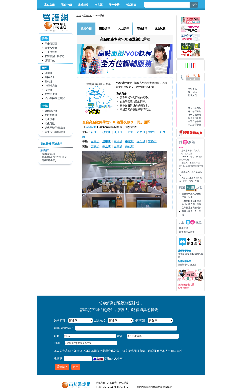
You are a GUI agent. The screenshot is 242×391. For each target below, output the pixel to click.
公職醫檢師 (51, 115)
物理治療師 (51, 85)
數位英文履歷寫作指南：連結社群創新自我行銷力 (191, 165)
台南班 (118, 146)
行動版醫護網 (138, 382)
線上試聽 (160, 28)
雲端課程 (141, 28)
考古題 (99, 4)
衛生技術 (50, 119)
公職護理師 (51, 110)
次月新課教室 (194, 124)
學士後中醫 (51, 47)
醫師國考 (50, 77)
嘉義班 (95, 146)
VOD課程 (123, 28)
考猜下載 (192, 89)
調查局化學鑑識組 (55, 131)
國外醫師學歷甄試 (55, 98)
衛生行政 (50, 123)
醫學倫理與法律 (186, 232)
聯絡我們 (100, 382)
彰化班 (141, 141)
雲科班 (152, 141)
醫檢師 (48, 81)
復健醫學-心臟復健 (187, 264)
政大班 (106, 132)
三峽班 (129, 132)
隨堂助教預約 (194, 108)
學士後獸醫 (51, 52)
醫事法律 (183, 228)
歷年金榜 (114, 4)
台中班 (95, 141)
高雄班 (129, 146)
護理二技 (50, 60)
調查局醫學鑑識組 (55, 127)
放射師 (48, 89)
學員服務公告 (194, 118)
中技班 (129, 141)
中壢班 (152, 132)
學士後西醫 (51, 43)
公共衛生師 (51, 94)
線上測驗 (192, 92)
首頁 (78, 15)
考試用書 (131, 4)
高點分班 (49, 4)
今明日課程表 (194, 115)
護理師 (48, 73)
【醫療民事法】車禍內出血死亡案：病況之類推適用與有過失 (191, 204)
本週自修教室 (194, 121)
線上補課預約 (194, 111)
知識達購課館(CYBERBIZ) (54, 157)
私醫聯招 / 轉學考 (55, 56)
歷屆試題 (192, 95)
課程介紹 (66, 4)
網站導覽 (123, 382)
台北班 (95, 132)
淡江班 (118, 132)
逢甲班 (106, 141)
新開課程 (91, 127)
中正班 (106, 146)
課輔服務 (83, 4)
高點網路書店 (48, 160)
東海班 (118, 141)
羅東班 (141, 132)
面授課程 (104, 28)
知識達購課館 (48, 154)
